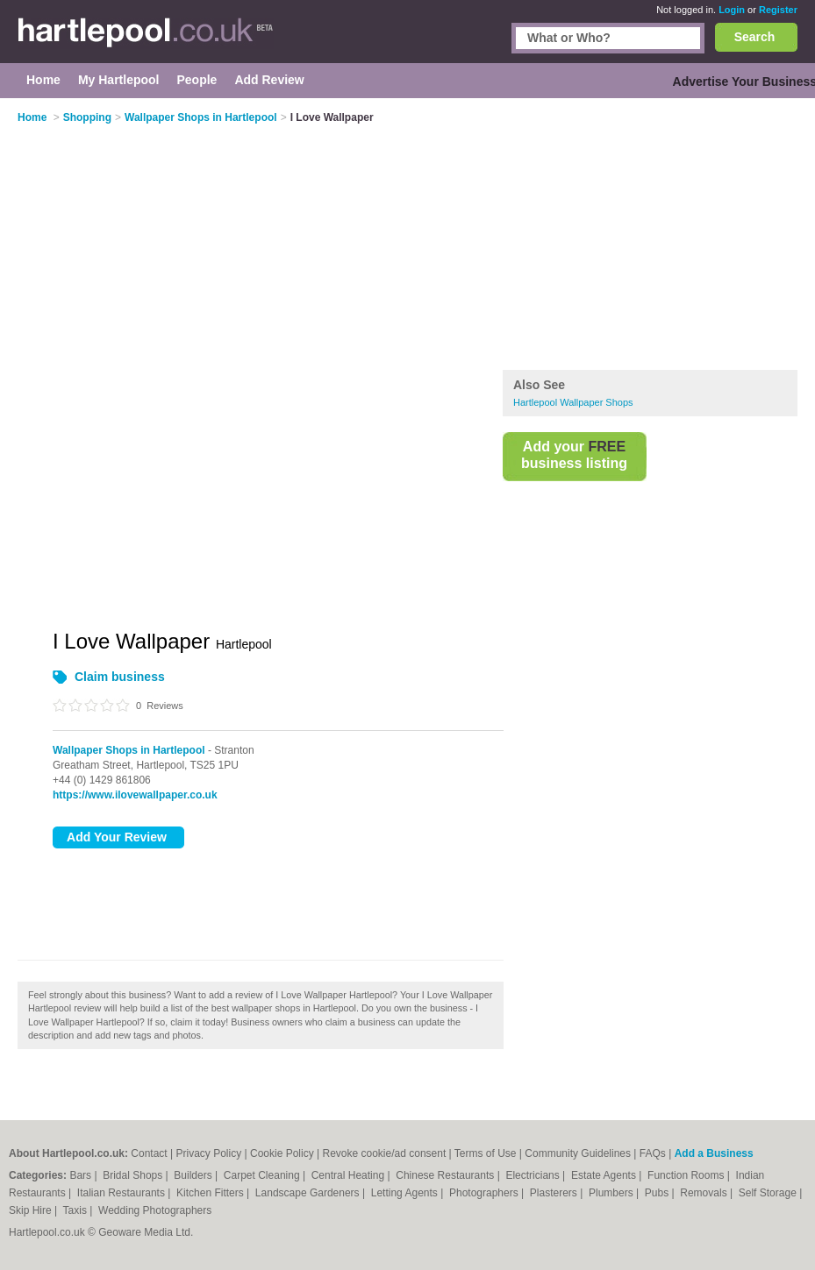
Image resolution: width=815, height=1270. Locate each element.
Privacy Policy (209, 1153)
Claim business (120, 677)
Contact (149, 1153)
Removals (705, 1193)
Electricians (533, 1175)
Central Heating (349, 1175)
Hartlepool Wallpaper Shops (573, 402)
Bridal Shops (134, 1175)
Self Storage (769, 1193)
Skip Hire (31, 1210)
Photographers (485, 1193)
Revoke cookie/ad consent (384, 1153)
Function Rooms (687, 1175)
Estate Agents (605, 1175)
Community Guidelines (578, 1153)
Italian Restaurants (122, 1193)
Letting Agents (405, 1193)
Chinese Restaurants (446, 1175)
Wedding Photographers (154, 1210)
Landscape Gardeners (308, 1193)
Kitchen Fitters (211, 1193)
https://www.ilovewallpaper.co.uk (135, 795)
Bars (81, 1175)
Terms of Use (485, 1153)
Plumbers (612, 1193)
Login (731, 9)
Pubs (658, 1193)
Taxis (76, 1210)
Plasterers (555, 1193)
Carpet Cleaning (263, 1175)
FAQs (653, 1153)
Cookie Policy (282, 1153)
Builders (194, 1175)
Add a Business (714, 1153)
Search (755, 37)
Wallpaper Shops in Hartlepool (129, 750)
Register (778, 9)
